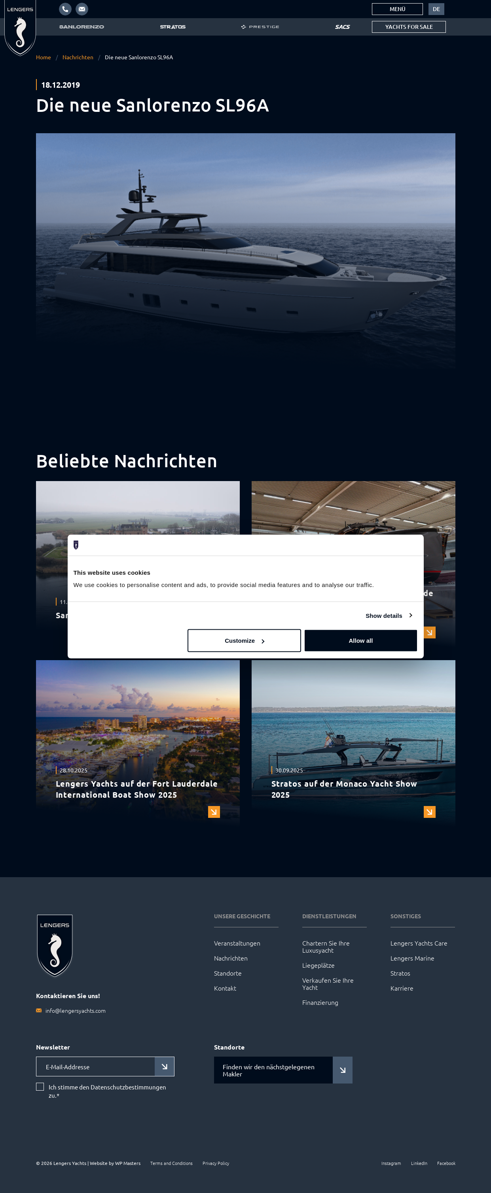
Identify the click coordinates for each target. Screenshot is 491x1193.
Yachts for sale (409, 26)
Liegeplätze (318, 964)
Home (43, 56)
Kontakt (225, 987)
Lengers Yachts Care (419, 942)
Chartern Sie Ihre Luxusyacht (326, 946)
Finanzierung (320, 1002)
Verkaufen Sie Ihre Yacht (328, 983)
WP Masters (127, 1163)
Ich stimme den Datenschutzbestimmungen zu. (107, 1091)
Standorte (228, 972)
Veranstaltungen (237, 942)
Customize (244, 640)
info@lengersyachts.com (75, 1010)
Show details (384, 615)
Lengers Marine (412, 957)
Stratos (400, 972)
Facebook (446, 1163)
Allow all (361, 640)
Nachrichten (78, 56)
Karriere (402, 987)
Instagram (391, 1163)
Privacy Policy (216, 1163)
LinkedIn (419, 1163)
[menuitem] (436, 9)
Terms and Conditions (171, 1163)
